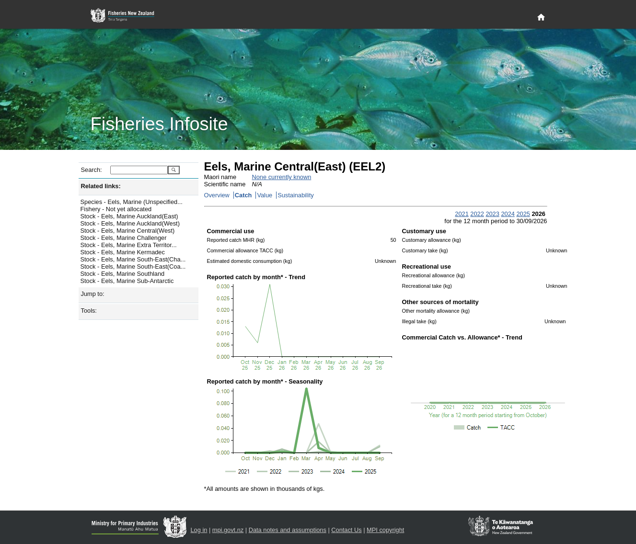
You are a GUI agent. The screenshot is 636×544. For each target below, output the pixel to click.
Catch (243, 195)
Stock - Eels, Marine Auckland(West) (130, 223)
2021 (461, 213)
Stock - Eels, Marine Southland (123, 273)
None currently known (282, 177)
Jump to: (92, 293)
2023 (492, 213)
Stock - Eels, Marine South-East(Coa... (133, 266)
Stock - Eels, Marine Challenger (124, 237)
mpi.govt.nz (227, 529)
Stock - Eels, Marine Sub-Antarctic (127, 280)
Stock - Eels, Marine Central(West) (128, 230)
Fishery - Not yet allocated (116, 209)
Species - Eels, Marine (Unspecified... (132, 201)
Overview (217, 195)
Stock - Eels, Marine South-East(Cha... (133, 259)
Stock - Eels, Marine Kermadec (123, 252)
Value (264, 195)
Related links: (101, 186)
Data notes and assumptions (287, 529)
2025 (523, 213)
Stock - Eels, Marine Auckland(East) (129, 216)
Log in (199, 529)
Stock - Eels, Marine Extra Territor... (129, 245)
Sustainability (295, 195)
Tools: (89, 310)
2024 (507, 213)
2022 (477, 213)
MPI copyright (385, 529)
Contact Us (346, 529)
